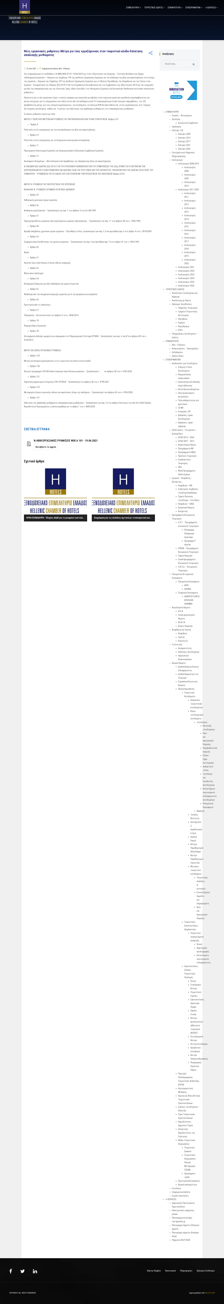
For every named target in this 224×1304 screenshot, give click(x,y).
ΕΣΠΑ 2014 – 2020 (186, 437)
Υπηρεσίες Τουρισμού (187, 308)
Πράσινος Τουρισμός (187, 456)
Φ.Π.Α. (181, 611)
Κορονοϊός (183, 641)
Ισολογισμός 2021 (186, 267)
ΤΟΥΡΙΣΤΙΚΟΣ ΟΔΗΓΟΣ (153, 7)
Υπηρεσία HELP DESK (181, 1240)
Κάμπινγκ (200, 811)
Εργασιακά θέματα (186, 507)
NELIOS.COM (210, 1293)
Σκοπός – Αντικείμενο (182, 115)
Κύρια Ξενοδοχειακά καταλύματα (196, 715)
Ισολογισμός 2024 (186, 278)
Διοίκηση (176, 119)
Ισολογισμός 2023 (186, 274)
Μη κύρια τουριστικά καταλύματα (195, 870)
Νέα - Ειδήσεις (64, 69)
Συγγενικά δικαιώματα (188, 592)
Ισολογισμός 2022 (186, 271)
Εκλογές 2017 (184, 141)
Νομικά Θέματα (179, 663)
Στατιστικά (177, 644)
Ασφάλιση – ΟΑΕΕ (186, 504)
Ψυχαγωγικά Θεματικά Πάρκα (195, 1066)
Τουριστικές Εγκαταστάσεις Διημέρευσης (191, 926)
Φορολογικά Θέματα (181, 607)
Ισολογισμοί (177, 160)
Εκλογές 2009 (184, 134)
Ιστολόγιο (176, 1188)
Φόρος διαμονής (185, 626)
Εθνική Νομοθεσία (186, 689)
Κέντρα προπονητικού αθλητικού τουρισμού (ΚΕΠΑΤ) (196, 1025)
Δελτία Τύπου (178, 356)
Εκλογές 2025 (184, 149)
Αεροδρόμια (183, 326)
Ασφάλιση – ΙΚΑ (185, 485)
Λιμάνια (181, 322)
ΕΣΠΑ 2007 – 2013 (186, 441)
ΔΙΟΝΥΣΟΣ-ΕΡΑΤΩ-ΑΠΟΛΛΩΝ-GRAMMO (192, 600)
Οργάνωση (176, 126)
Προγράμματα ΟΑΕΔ (187, 452)
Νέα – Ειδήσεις (178, 345)
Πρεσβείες (183, 319)
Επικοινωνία (170, 1270)
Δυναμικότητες (185, 648)
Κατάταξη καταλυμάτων (188, 389)
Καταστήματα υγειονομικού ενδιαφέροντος (204, 959)
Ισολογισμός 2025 (186, 282)
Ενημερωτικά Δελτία (50, 69)
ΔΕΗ (180, 467)
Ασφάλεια (182, 633)
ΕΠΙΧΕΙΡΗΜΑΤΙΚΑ (193, 7)
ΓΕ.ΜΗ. (181, 408)
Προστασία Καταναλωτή (189, 1181)
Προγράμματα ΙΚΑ (186, 448)
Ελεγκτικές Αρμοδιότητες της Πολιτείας (186, 1133)
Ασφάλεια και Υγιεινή (181, 629)
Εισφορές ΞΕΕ (184, 411)
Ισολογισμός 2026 (186, 285)
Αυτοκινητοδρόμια (198, 1044)
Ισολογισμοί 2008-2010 (188, 163)
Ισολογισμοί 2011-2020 (188, 189)
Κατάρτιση (183, 511)
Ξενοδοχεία (202, 722)
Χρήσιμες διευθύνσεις (182, 304)
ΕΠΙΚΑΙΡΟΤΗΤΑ (174, 7)
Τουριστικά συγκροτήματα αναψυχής (197, 937)
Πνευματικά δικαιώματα (188, 581)
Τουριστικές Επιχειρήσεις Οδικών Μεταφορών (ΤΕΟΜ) (190, 1162)
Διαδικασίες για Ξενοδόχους (184, 363)
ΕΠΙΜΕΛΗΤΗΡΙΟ (132, 7)
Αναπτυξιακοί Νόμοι (187, 445)
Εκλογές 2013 (184, 137)
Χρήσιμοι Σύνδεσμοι (206, 1270)
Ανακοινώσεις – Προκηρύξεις (185, 348)
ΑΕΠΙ (186, 585)
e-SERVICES (210, 7)
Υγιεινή (181, 637)
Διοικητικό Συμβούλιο (188, 123)
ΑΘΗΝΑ (187, 589)
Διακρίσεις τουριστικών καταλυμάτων (196, 704)
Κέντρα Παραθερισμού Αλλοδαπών (196, 848)
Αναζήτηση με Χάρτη (181, 300)
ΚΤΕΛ (180, 330)
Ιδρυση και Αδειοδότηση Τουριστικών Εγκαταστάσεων (189, 1099)
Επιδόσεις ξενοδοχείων (188, 652)
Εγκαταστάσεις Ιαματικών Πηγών (197, 1003)
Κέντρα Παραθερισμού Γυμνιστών (196, 859)
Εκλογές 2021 (184, 145)
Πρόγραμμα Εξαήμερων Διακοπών (189, 533)
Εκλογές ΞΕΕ (177, 130)
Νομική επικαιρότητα (187, 1184)
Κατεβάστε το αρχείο (46, 447)
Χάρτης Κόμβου (154, 1270)
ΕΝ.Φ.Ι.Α (181, 622)
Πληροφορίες (186, 1270)
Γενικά (199, 944)
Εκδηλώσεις (177, 352)
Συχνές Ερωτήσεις (180, 1195)
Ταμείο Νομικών (185, 555)
